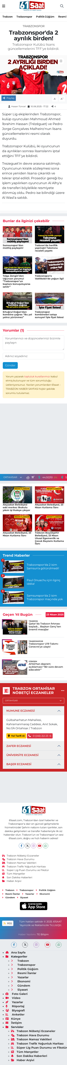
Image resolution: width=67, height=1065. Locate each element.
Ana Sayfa (15, 952)
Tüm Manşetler (13, 873)
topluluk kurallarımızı (37, 376)
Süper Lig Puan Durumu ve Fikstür (25, 870)
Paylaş (8, 98)
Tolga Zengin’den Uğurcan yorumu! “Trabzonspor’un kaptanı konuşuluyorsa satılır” (16, 281)
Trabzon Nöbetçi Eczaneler (20, 855)
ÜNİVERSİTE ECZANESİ (22, 755)
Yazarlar (28, 894)
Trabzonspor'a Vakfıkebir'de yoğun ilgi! (49, 277)
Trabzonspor (24, 16)
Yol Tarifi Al (16, 735)
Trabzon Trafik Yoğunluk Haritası (24, 866)
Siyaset (22, 897)
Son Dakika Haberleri (17, 877)
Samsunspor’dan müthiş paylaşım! (13, 247)
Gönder (10, 365)
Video (13, 998)
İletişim (14, 1022)
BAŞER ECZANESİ (18, 764)
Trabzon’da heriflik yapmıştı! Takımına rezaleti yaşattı (46, 248)
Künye (13, 1018)
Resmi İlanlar (11, 894)
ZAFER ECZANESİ (18, 746)
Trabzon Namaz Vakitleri (19, 862)
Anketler (15, 1014)
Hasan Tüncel (18, 106)
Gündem (8, 897)
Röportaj (15, 1006)
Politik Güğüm (45, 16)
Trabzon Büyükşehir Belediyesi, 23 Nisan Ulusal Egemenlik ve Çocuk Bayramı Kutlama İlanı (49, 538)
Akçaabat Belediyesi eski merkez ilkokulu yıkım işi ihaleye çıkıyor (16, 507)
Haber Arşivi (12, 881)
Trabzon (7, 16)
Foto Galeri (17, 994)
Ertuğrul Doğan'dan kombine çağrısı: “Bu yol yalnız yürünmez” (17, 314)
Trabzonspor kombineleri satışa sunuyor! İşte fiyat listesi (49, 314)
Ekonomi (43, 894)
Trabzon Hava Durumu (18, 859)
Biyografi (15, 1010)
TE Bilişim (43, 934)
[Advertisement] (33, 439)
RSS (8, 923)
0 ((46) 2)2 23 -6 (39, 735)
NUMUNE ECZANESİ (20, 710)
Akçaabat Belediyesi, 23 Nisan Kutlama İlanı (49, 506)
